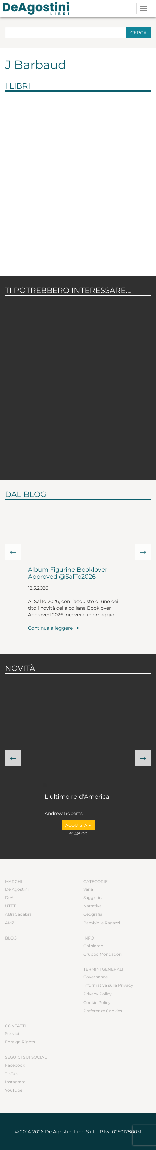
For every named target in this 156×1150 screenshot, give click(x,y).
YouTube (13, 1090)
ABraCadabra (18, 914)
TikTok (11, 1073)
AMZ (9, 922)
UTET (10, 905)
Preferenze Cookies (102, 1010)
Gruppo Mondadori (102, 954)
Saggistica (93, 897)
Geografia (92, 914)
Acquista (78, 825)
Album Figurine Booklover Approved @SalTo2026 (67, 573)
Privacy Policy (97, 993)
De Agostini (17, 889)
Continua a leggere (53, 628)
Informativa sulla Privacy (108, 985)
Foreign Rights (20, 1041)
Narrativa (92, 905)
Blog (11, 938)
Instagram (15, 1081)
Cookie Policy (97, 1002)
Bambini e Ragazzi (101, 922)
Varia (88, 889)
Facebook (15, 1065)
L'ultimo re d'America (77, 797)
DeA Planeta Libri (38, 8)
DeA (9, 897)
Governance (95, 976)
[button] (13, 552)
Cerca (138, 32)
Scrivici (12, 1033)
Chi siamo (93, 945)
